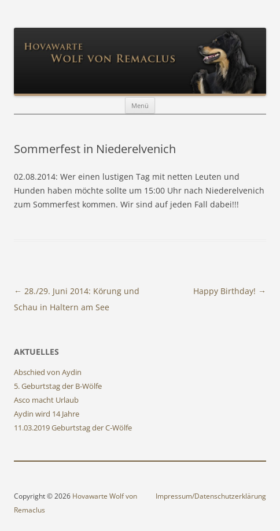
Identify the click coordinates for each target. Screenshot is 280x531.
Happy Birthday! (229, 290)
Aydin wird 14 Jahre (46, 414)
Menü (140, 105)
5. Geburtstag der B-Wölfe (58, 386)
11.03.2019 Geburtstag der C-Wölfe (73, 427)
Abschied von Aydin (48, 372)
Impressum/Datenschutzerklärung (211, 496)
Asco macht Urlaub (46, 400)
